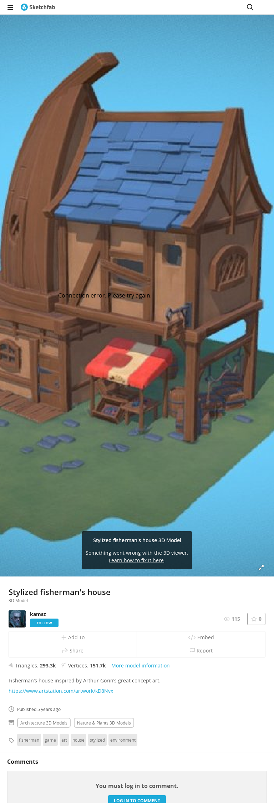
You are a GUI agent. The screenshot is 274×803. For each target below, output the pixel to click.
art (64, 740)
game (50, 740)
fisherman (29, 740)
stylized (97, 740)
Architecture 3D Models (43, 723)
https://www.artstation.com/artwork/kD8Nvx (61, 690)
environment (123, 740)
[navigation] (10, 7)
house (78, 740)
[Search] (250, 7)
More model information (140, 665)
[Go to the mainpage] (38, 7)
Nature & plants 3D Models (104, 723)
